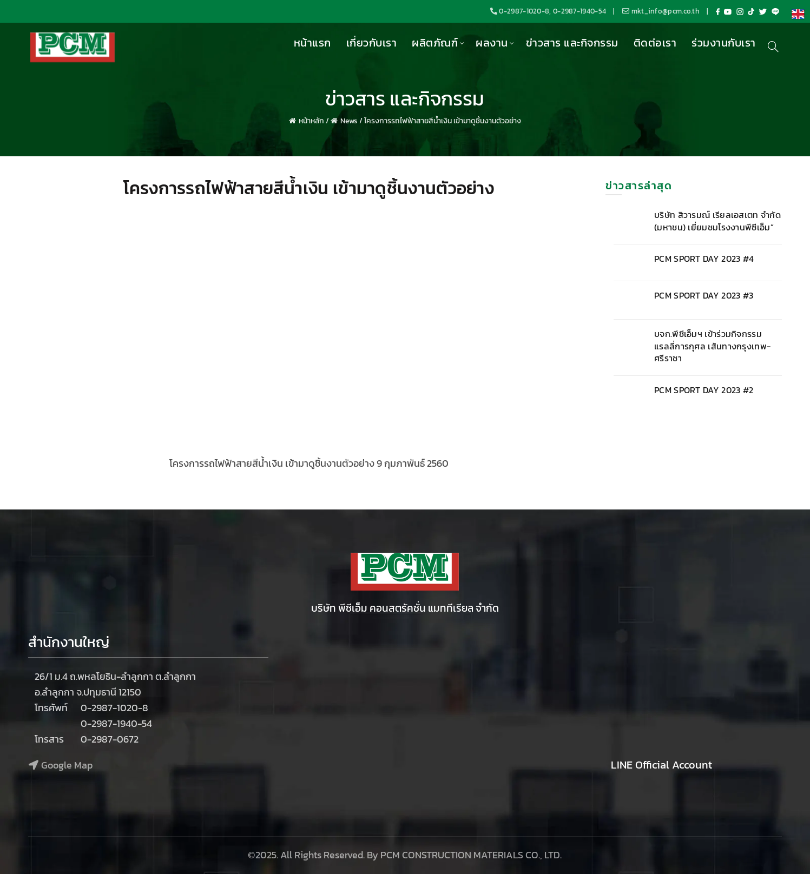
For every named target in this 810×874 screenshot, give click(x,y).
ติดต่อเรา (655, 43)
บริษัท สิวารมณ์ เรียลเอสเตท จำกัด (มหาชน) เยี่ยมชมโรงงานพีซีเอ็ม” (717, 220)
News (349, 121)
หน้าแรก (312, 43)
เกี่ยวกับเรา (371, 43)
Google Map (67, 765)
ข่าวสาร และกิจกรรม (572, 43)
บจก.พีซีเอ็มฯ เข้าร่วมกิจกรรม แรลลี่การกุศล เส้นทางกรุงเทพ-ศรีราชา (712, 346)
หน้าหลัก (311, 121)
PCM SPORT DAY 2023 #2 (703, 389)
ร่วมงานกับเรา (724, 43)
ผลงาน (492, 43)
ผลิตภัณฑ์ (435, 43)
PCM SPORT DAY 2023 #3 (703, 295)
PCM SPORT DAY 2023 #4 (704, 258)
